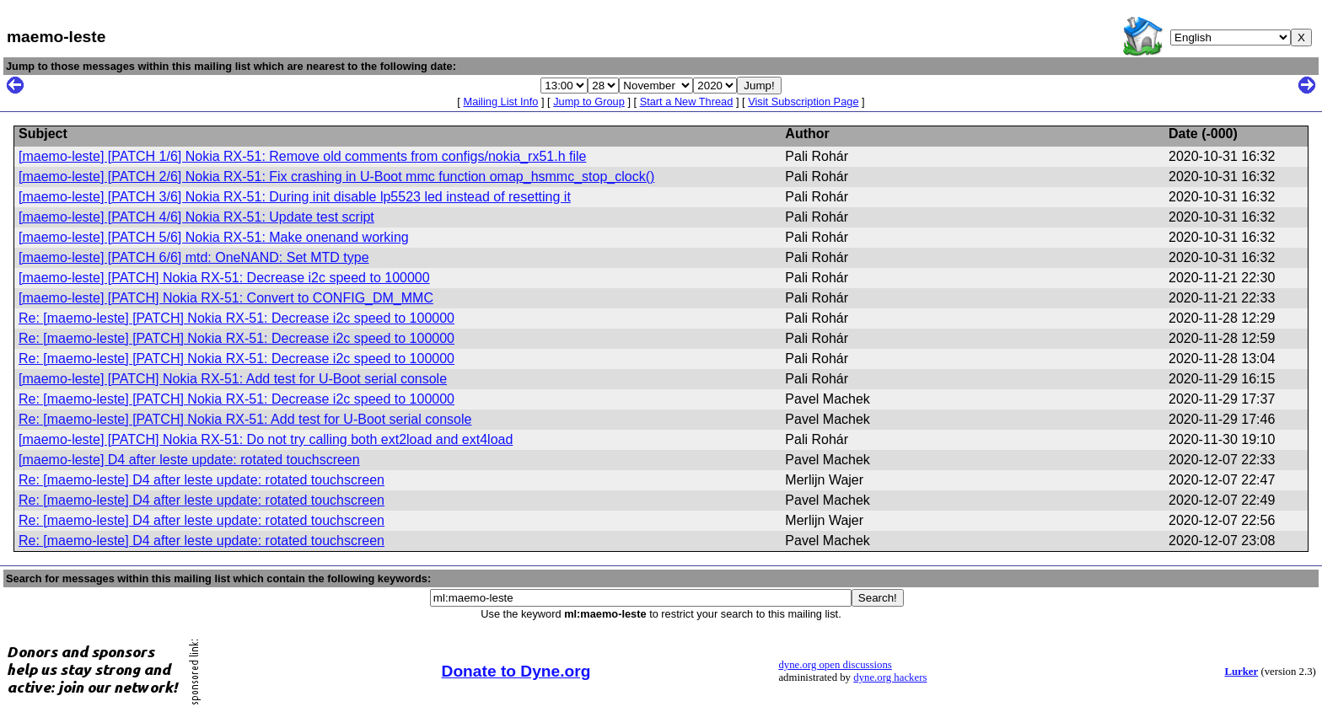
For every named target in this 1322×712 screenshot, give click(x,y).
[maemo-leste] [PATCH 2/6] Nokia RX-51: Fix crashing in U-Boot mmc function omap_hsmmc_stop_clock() (336, 176)
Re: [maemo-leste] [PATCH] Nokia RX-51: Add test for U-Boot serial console (245, 419)
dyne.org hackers (890, 677)
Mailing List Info (500, 101)
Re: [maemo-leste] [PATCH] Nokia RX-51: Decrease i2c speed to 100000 (236, 318)
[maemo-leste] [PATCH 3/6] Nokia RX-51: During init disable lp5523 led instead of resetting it (295, 197)
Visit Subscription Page (803, 101)
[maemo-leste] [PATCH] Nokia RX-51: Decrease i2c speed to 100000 (224, 277)
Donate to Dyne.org (516, 671)
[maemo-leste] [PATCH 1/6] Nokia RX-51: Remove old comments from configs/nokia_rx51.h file (302, 156)
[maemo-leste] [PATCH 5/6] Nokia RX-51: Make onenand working (214, 237)
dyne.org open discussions (834, 665)
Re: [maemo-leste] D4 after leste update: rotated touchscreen (201, 480)
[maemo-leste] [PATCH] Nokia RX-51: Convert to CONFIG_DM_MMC (226, 298)
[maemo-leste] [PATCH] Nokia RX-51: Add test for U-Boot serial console (233, 379)
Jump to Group (589, 101)
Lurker (1241, 671)
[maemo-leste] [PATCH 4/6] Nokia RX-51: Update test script (196, 217)
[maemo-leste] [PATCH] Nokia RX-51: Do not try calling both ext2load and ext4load (266, 439)
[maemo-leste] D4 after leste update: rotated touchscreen (189, 459)
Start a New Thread (687, 101)
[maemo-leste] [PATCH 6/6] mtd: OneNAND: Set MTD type (194, 257)
